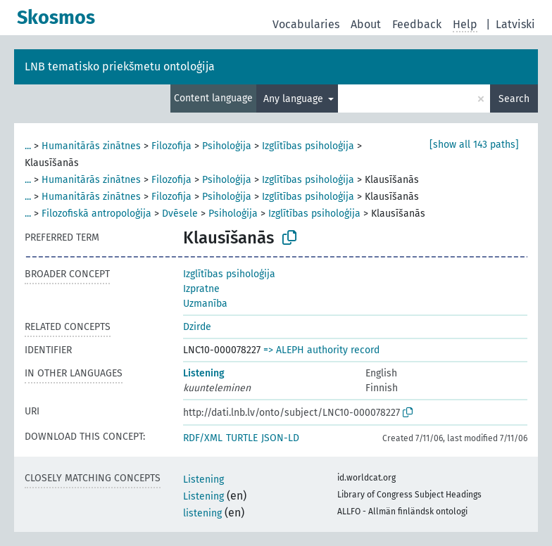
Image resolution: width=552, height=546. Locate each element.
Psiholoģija (226, 146)
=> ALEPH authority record (321, 350)
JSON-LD (280, 438)
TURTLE (242, 438)
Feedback (416, 24)
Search (513, 99)
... (28, 146)
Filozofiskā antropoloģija (96, 214)
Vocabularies (305, 24)
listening (202, 513)
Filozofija (171, 146)
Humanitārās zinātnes (91, 146)
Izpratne (201, 289)
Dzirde (197, 327)
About (366, 24)
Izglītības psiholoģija (308, 146)
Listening (204, 373)
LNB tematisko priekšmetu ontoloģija (120, 66)
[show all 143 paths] (474, 145)
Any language (294, 99)
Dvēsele (180, 214)
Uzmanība (205, 304)
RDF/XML (202, 438)
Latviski (515, 24)
